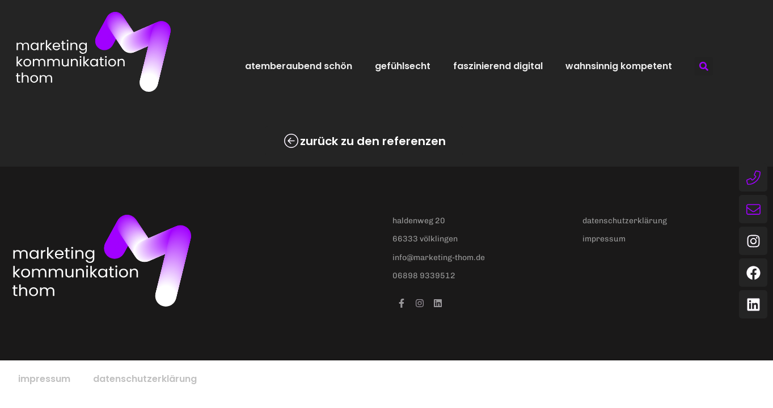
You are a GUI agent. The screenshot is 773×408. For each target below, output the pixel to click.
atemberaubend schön (298, 66)
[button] (704, 66)
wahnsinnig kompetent (618, 66)
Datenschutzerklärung (145, 378)
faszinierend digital (498, 66)
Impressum (44, 378)
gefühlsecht (402, 66)
